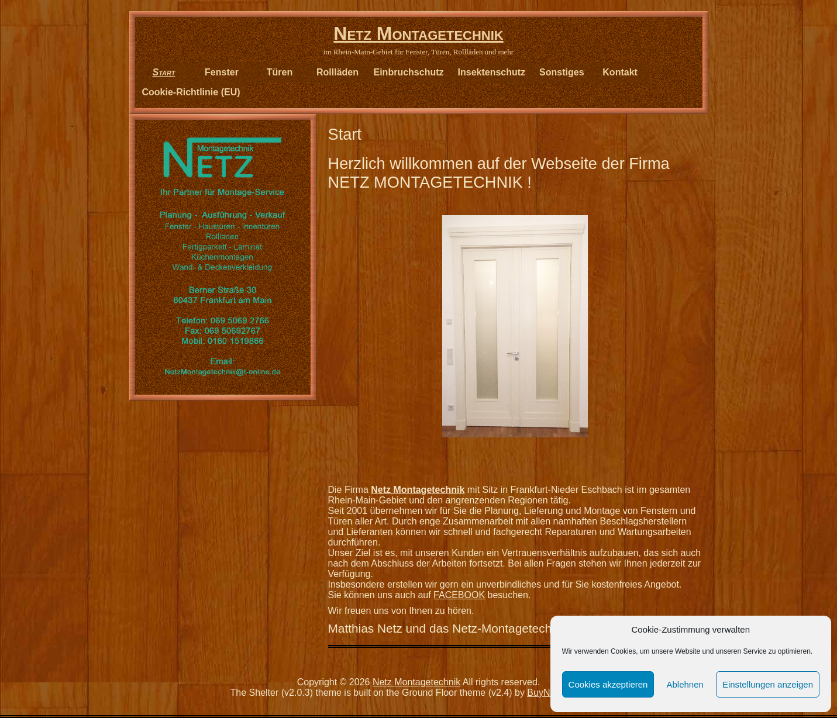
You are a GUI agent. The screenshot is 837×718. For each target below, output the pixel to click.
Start (164, 72)
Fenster (222, 72)
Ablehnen (684, 684)
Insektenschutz (492, 72)
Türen (279, 72)
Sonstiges (561, 72)
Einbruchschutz (409, 72)
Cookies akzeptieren (608, 684)
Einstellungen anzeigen (767, 684)
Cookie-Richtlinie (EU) (191, 92)
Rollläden (337, 72)
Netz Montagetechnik (418, 33)
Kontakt (620, 72)
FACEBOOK (459, 595)
